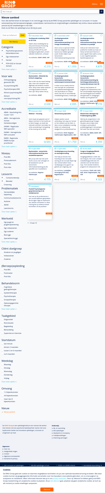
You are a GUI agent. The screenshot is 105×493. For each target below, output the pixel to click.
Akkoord (47, 489)
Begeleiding (8, 326)
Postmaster (8, 273)
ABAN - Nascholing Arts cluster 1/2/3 (12, 113)
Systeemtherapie (10, 293)
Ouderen (7, 259)
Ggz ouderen (9, 231)
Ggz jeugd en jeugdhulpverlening (11, 223)
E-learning (8, 185)
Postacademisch (10, 160)
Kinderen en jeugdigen (12, 252)
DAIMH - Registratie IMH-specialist (11, 127)
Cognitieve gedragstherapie (10, 288)
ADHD (6, 205)
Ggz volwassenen (12, 57)
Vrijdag (6, 378)
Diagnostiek (8, 319)
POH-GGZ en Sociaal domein (13, 64)
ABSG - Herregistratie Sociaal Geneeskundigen (12, 120)
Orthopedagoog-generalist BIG (10, 81)
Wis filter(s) (13, 42)
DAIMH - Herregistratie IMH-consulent (12, 133)
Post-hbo (7, 164)
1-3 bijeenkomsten (11, 392)
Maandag (7, 364)
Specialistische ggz (11, 238)
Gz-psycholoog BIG (11, 86)
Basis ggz (7, 235)
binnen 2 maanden (11, 347)
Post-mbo (7, 167)
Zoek (22, 35)
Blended (2, 181)
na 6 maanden (9, 354)
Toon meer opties (8, 69)
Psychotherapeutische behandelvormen (2, 50)
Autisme (7, 201)
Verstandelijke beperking (9, 193)
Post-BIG (7, 157)
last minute (8, 344)
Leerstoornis (8, 208)
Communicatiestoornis (12, 198)
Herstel (8, 60)
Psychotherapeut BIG (12, 89)
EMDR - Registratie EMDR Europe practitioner (11, 140)
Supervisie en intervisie (12, 333)
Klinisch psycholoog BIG (13, 92)
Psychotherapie (10, 296)
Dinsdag (7, 368)
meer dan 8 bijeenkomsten (9, 400)
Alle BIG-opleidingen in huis (40, 465)
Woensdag (8, 371)
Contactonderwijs (2, 177)
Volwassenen (9, 256)
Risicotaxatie (8, 323)
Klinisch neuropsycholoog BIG (12, 97)
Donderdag (8, 375)
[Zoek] (101, 12)
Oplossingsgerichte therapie (11, 304)
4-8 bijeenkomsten (11, 395)
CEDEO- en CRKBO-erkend (66, 465)
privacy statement (59, 478)
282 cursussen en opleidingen (14, 465)
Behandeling (8, 330)
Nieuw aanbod (9, 412)
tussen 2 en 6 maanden (13, 350)
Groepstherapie (10, 300)
